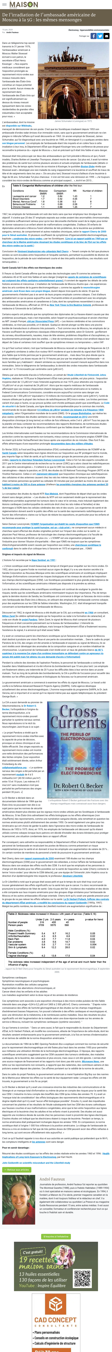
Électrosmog (74, 30)
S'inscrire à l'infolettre (56, 1236)
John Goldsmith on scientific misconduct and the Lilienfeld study (36, 1162)
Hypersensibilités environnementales (94, 30)
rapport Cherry (89, 231)
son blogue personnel (13, 143)
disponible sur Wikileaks (19, 125)
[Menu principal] (4, 4)
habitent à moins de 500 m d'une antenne (23, 484)
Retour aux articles (17, 1169)
